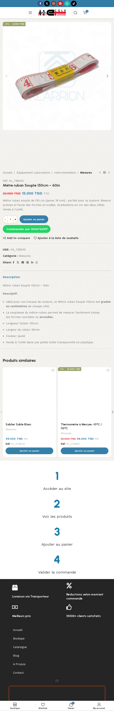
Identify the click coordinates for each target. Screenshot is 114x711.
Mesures (86, 146)
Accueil (7, 146)
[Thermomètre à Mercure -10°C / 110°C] (84, 367)
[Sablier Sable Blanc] (29, 367)
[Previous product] (100, 147)
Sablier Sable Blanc (18, 398)
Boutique (19, 612)
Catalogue (20, 621)
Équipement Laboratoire (33, 146)
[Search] (75, 12)
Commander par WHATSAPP (27, 203)
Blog (16, 629)
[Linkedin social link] (32, 236)
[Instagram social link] (53, 3)
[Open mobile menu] (30, 12)
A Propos (19, 638)
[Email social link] (22, 236)
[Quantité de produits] (10, 193)
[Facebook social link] (40, 3)
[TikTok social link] (74, 3)
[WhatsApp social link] (67, 3)
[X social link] (47, 3)
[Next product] (109, 147)
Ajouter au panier (34, 193)
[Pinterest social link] (60, 3)
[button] (6, 76)
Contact (18, 646)
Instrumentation (65, 146)
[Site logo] (52, 12)
